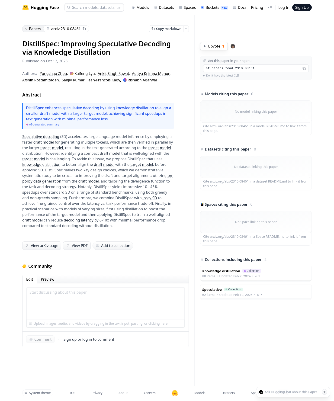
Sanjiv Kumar (73, 80)
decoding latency (78, 220)
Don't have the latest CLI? (222, 75)
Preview (47, 279)
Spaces (187, 7)
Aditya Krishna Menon (151, 73)
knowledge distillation (41, 164)
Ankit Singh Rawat (113, 73)
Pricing (257, 7)
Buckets (214, 7)
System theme (37, 393)
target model (51, 147)
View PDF (76, 245)
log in (87, 339)
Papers (32, 28)
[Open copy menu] (186, 29)
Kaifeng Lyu (84, 73)
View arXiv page (41, 245)
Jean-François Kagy (103, 80)
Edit (29, 279)
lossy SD (150, 197)
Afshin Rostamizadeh (40, 80)
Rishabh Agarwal (142, 80)
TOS (72, 393)
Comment (40, 339)
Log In (283, 7)
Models (140, 7)
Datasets (164, 7)
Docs (240, 7)
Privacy (97, 393)
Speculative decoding (40, 136)
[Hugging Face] (175, 393)
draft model (43, 142)
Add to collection (113, 245)
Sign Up (302, 7)
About (123, 393)
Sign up (70, 339)
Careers (149, 393)
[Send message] (324, 392)
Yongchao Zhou (53, 73)
